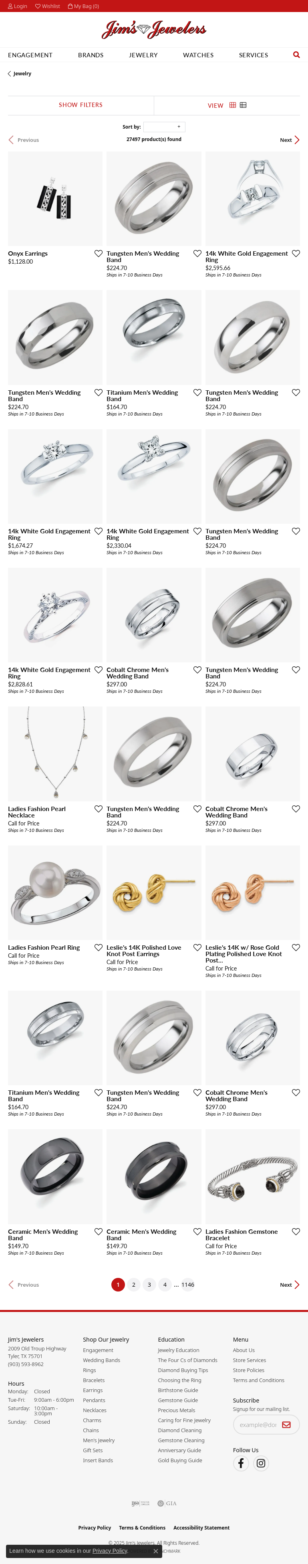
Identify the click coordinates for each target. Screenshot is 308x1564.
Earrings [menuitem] (93, 1390)
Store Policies (248, 1370)
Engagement (30, 54)
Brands (91, 54)
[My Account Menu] (17, 6)
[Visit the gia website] (167, 1503)
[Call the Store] (26, 1364)
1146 (187, 1284)
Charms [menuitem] (92, 1420)
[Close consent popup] (155, 1551)
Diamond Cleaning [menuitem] (180, 1430)
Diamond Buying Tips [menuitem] (183, 1370)
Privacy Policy (95, 1527)
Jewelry (143, 54)
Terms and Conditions (258, 1380)
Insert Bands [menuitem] (98, 1460)
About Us (244, 1350)
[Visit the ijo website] (140, 1503)
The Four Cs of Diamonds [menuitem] (187, 1360)
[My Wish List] (47, 6)
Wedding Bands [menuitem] (101, 1360)
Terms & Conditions (142, 1527)
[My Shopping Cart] (83, 6)
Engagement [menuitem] (98, 1350)
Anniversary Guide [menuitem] (179, 1450)
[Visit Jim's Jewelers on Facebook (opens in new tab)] (241, 1463)
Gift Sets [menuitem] (93, 1450)
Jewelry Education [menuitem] (178, 1350)
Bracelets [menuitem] (94, 1380)
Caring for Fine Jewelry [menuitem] (184, 1420)
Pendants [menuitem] (94, 1400)
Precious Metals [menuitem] (176, 1410)
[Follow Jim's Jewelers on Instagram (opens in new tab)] (261, 1463)
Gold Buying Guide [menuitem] (180, 1460)
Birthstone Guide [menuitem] (178, 1390)
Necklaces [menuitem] (95, 1410)
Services (253, 54)
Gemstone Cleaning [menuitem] (181, 1440)
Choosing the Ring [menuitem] (179, 1380)
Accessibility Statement (201, 1527)
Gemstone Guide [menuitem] (178, 1400)
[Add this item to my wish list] (99, 253)
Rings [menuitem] (89, 1370)
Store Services (249, 1360)
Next (286, 139)
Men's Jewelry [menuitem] (99, 1440)
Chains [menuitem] (91, 1430)
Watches (198, 54)
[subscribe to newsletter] (286, 1424)
